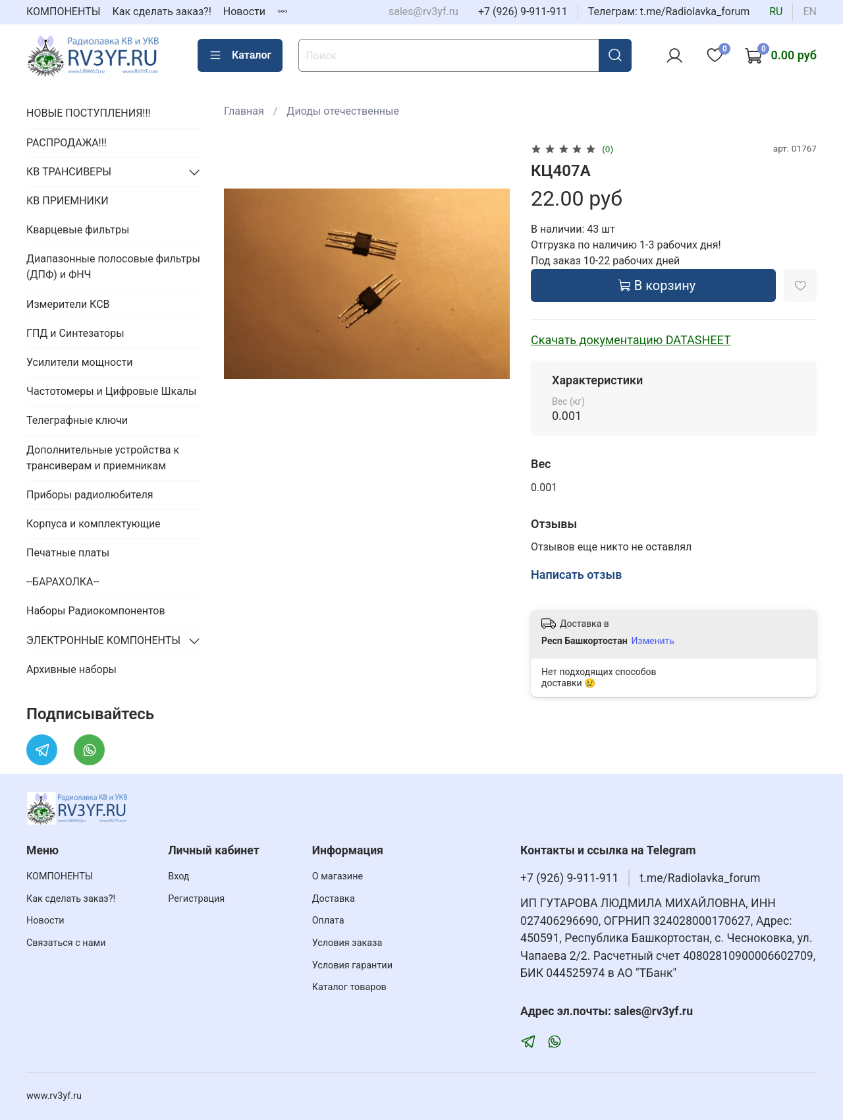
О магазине (337, 876)
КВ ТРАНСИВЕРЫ (68, 171)
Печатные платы (67, 552)
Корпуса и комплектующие (93, 523)
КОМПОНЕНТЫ (63, 11)
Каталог (240, 55)
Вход (178, 876)
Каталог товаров (349, 987)
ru (775, 11)
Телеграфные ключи (77, 420)
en (810, 11)
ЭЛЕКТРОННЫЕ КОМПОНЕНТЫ (103, 640)
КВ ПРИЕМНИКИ (67, 200)
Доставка (333, 898)
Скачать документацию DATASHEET (631, 340)
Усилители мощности (79, 362)
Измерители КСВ (68, 304)
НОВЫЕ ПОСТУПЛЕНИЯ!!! (88, 113)
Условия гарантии (352, 965)
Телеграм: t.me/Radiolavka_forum (669, 11)
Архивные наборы (71, 669)
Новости (244, 11)
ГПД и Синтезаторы (75, 333)
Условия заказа (347, 943)
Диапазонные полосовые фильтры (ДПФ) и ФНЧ (113, 266)
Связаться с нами (65, 943)
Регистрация (196, 898)
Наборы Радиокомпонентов (95, 610)
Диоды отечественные (342, 111)
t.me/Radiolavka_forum (699, 878)
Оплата (328, 920)
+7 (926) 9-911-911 (523, 11)
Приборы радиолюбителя (89, 494)
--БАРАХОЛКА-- (62, 581)
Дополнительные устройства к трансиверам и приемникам (102, 458)
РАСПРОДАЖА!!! (66, 142)
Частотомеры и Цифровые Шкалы (111, 391)
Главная (244, 111)
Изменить (653, 640)
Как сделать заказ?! (162, 11)
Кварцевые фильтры (77, 229)
